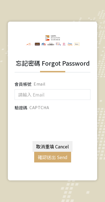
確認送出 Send (52, 157)
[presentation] (57, 123)
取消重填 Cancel (52, 146)
